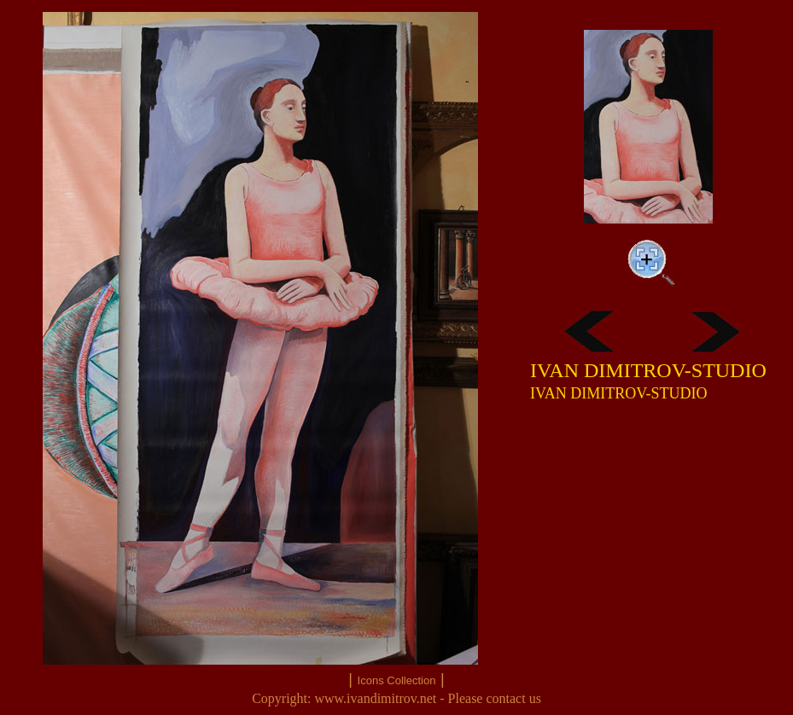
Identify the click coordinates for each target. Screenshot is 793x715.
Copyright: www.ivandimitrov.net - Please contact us (396, 698)
